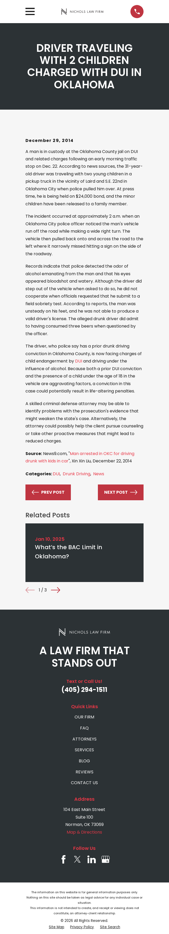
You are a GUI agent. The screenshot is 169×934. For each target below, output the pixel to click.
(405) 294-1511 (84, 689)
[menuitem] (56, 927)
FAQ (84, 728)
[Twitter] (77, 859)
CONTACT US (84, 783)
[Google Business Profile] (105, 859)
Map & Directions (84, 832)
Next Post (121, 492)
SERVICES (84, 750)
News (98, 474)
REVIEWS (84, 772)
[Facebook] (63, 859)
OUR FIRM (84, 717)
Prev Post (48, 492)
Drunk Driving (76, 474)
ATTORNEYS (84, 739)
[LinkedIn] (91, 859)
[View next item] (55, 590)
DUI (78, 361)
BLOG (84, 761)
